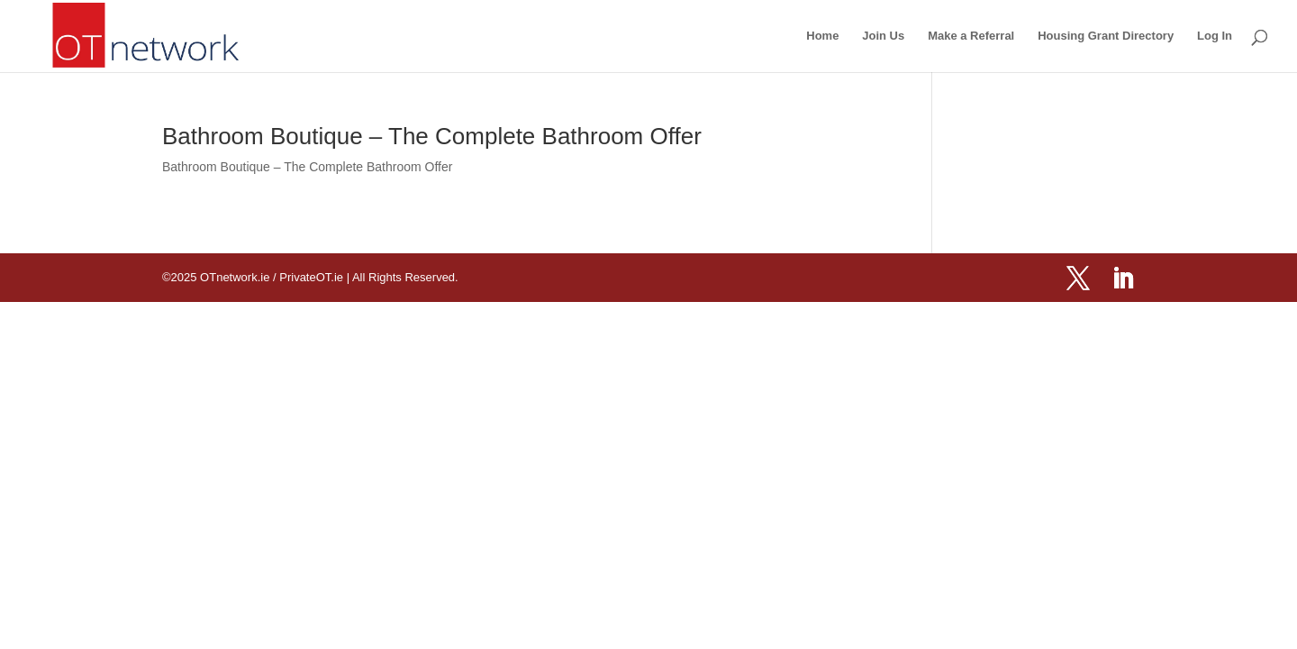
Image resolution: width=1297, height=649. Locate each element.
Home (822, 36)
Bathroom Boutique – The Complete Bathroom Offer (432, 136)
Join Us (883, 36)
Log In (1214, 36)
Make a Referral (971, 36)
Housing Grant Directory (1106, 36)
